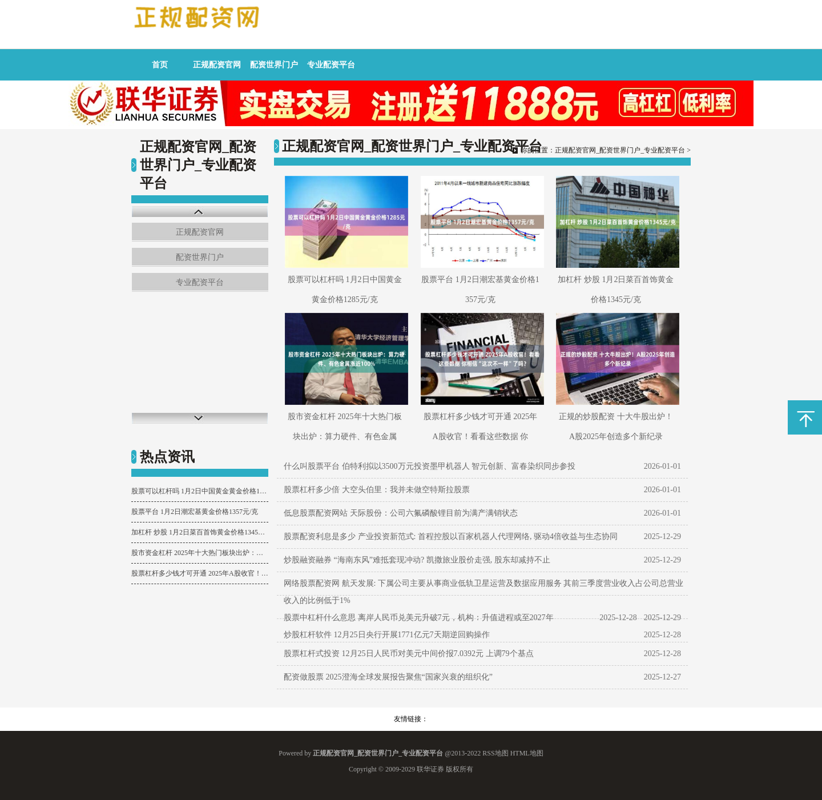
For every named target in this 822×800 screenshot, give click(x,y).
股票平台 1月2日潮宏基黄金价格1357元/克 (194, 512)
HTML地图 (526, 753)
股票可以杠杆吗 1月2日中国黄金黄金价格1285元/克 (199, 491)
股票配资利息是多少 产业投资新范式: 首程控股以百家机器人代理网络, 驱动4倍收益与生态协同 (451, 536)
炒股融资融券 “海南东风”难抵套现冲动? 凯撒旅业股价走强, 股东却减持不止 (417, 560)
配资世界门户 (274, 65)
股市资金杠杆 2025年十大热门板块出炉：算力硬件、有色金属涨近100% (199, 553)
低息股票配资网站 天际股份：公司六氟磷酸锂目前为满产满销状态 (401, 513)
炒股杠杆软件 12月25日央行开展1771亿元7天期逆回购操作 (387, 634)
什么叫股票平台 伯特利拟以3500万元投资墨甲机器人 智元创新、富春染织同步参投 (429, 466)
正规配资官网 (217, 65)
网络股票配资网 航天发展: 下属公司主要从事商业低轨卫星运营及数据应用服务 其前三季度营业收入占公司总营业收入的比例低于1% (483, 592)
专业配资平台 (331, 65)
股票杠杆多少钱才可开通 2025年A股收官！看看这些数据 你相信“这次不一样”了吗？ (199, 573)
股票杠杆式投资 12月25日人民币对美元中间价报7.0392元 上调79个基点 (409, 653)
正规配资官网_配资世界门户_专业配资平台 (620, 150)
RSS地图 (495, 753)
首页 (160, 65)
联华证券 (430, 769)
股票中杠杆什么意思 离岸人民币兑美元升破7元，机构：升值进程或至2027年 (419, 617)
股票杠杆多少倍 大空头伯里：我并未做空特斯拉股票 (377, 489)
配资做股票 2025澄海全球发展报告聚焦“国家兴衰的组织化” (388, 677)
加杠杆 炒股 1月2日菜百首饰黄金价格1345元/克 (199, 532)
